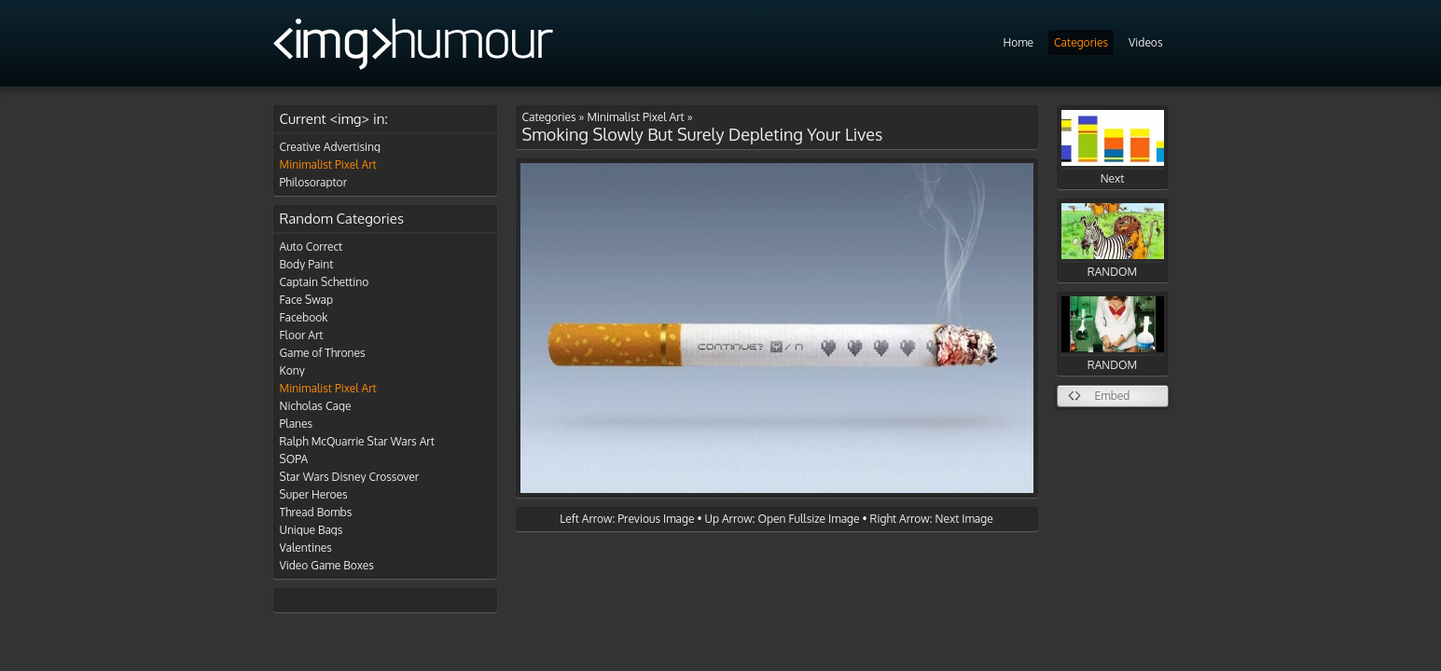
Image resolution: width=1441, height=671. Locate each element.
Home (1018, 42)
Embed (1112, 396)
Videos (1145, 42)
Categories (1081, 42)
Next (1112, 147)
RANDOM (1112, 241)
